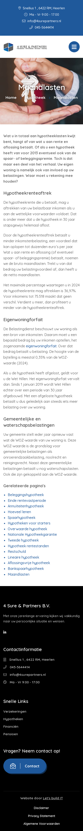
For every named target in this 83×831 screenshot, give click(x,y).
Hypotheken (13, 719)
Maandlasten (18, 574)
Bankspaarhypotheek (26, 568)
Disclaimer (41, 808)
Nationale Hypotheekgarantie (32, 534)
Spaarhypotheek (21, 517)
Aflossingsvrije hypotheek (29, 563)
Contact (24, 766)
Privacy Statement (41, 816)
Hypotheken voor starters (29, 523)
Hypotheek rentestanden (28, 546)
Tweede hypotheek (23, 540)
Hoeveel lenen (19, 512)
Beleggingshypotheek (26, 495)
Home (11, 97)
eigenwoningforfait (41, 346)
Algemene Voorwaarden (41, 824)
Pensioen (10, 734)
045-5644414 (41, 27)
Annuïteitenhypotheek (26, 506)
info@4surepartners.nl (41, 21)
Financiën (10, 726)
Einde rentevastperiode (27, 500)
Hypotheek (35, 97)
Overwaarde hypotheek (27, 529)
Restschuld (17, 551)
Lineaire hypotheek (23, 557)
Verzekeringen (14, 711)
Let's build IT (53, 798)
